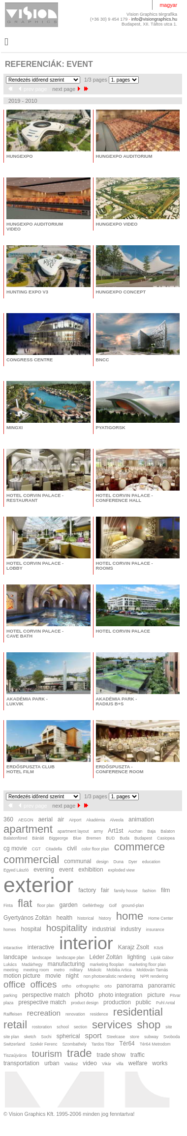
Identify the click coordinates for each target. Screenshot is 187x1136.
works (159, 1063)
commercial (31, 859)
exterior (38, 885)
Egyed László (16, 870)
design (102, 861)
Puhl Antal (165, 1002)
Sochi (46, 1036)
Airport (75, 819)
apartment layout (73, 831)
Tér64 (127, 1043)
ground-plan (133, 905)
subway (151, 1036)
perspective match (46, 994)
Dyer (132, 861)
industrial (104, 929)
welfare (137, 1063)
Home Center (160, 918)
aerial (45, 819)
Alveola (117, 819)
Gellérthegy (93, 905)
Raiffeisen (12, 1014)
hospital (31, 929)
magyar (168, 5)
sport (93, 1035)
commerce (139, 847)
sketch (30, 1036)
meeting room (36, 969)
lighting (136, 957)
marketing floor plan (147, 964)
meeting (10, 969)
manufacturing (66, 964)
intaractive (13, 947)
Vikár (106, 1063)
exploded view (121, 870)
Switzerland (14, 1044)
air (61, 819)
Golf (113, 905)
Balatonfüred (15, 838)
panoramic (162, 985)
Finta (8, 905)
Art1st (115, 830)
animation (141, 819)
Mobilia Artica (119, 969)
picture (156, 994)
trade (79, 1053)
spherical (68, 1036)
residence (99, 1014)
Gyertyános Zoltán (27, 917)
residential (138, 1012)
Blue (77, 838)
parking (10, 995)
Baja (151, 831)
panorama (130, 985)
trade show (111, 1054)
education (151, 861)
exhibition (90, 869)
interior (86, 943)
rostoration (42, 1026)
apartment (28, 829)
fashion (149, 890)
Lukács (10, 964)
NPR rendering (154, 976)
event (66, 869)
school (63, 1026)
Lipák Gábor (162, 957)
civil (72, 848)
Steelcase (116, 1036)
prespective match (42, 1002)
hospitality (66, 928)
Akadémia (95, 819)
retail (15, 1025)
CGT (36, 848)
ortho (66, 986)
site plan (11, 1036)
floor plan (46, 905)
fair (105, 890)
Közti (158, 947)
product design (84, 1002)
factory (87, 890)
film (165, 890)
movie (53, 975)
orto (108, 986)
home (129, 916)
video (90, 1063)
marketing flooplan (107, 964)
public (143, 1002)
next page (66, 89)
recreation (44, 1013)
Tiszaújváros (15, 1055)
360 (8, 819)
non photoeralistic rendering (109, 976)
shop (148, 1025)
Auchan (135, 831)
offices (44, 984)
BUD (110, 838)
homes (9, 929)
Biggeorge (58, 838)
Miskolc (94, 969)
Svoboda (171, 1036)
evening (43, 869)
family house (126, 890)
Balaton (167, 831)
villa (120, 1063)
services (112, 1025)
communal (77, 861)
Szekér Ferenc (43, 1044)
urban (52, 1063)
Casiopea (166, 838)
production (117, 1002)
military (76, 969)
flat (25, 903)
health (65, 917)
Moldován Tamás (152, 969)
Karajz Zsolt (133, 947)
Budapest (143, 838)
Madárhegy (32, 964)
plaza (8, 1002)
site (168, 1026)
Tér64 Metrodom (155, 1044)
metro (59, 969)
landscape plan (70, 957)
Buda (124, 838)
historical (85, 918)
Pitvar (175, 995)
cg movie (15, 848)
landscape (41, 957)
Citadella (54, 848)
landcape (15, 957)
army (98, 831)
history (105, 918)
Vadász (71, 1063)
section (80, 1026)
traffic (137, 1054)
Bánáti (38, 838)
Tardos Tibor (103, 1044)
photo (84, 994)
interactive (41, 947)
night (72, 975)
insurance (155, 929)
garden (69, 905)
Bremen (93, 838)
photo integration (120, 994)
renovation (75, 1014)
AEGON (25, 819)
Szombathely (74, 1044)
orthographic (87, 986)
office (14, 984)
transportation (21, 1063)
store (134, 1036)
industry (131, 929)
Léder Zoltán (106, 957)
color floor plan (95, 848)
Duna (119, 861)
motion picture (21, 975)
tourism (46, 1054)
